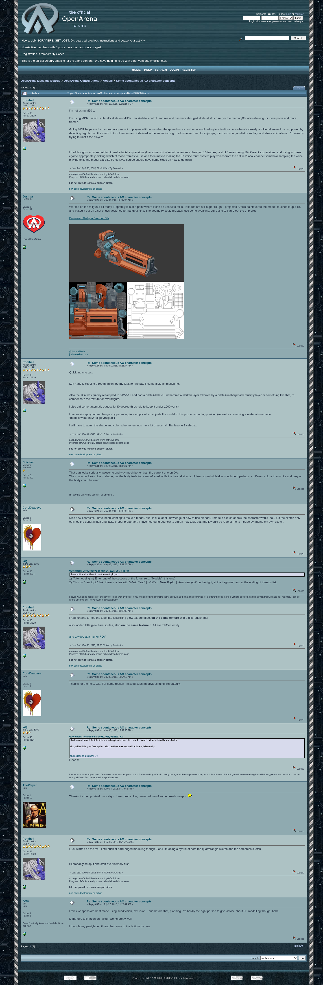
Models (108, 80)
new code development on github (85, 189)
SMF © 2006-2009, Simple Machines (176, 978)
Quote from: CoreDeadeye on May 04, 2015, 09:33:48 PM (99, 571)
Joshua (28, 196)
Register (188, 69)
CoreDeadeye (32, 507)
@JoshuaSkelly (77, 351)
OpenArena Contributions (81, 80)
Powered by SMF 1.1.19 (145, 978)
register (299, 13)
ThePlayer (30, 785)
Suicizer (28, 462)
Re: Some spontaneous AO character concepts (119, 101)
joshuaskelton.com (78, 354)
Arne (26, 900)
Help (148, 69)
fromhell (28, 100)
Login (174, 69)
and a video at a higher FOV (87, 636)
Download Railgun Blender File (89, 218)
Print (300, 88)
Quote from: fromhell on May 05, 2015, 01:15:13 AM (96, 736)
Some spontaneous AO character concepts (145, 80)
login (288, 13)
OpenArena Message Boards (40, 80)
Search (161, 69)
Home (136, 69)
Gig (25, 561)
